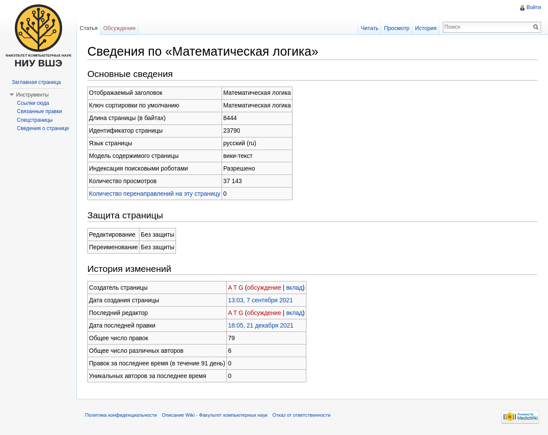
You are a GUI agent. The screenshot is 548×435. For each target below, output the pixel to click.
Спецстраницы (35, 120)
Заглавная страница (36, 82)
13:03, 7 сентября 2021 (260, 300)
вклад (294, 287)
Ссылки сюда (33, 103)
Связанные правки (39, 111)
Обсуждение (119, 28)
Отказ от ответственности (301, 415)
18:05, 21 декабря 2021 (261, 325)
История (426, 28)
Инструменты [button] (32, 95)
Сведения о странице (43, 128)
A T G (235, 287)
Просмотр (396, 28)
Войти (533, 7)
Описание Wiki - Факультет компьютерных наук (214, 415)
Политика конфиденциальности (121, 415)
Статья (88, 28)
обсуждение (264, 287)
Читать (370, 28)
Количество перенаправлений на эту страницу (154, 193)
